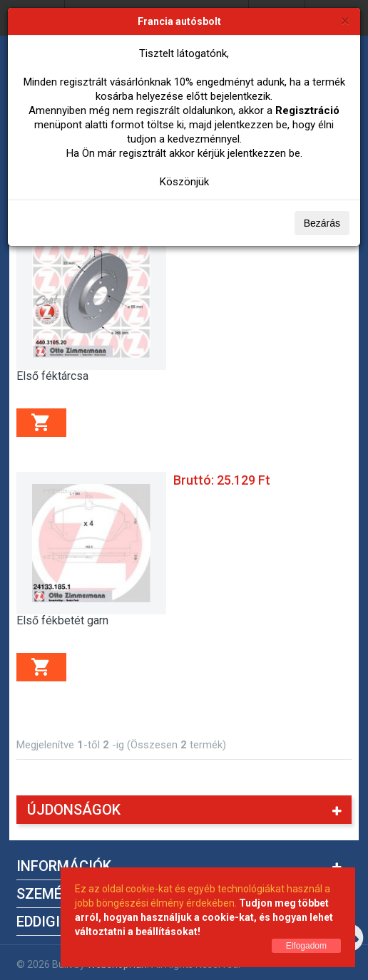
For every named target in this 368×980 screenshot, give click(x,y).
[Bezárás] (345, 20)
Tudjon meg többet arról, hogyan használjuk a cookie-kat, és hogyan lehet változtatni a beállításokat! (204, 917)
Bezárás (322, 223)
